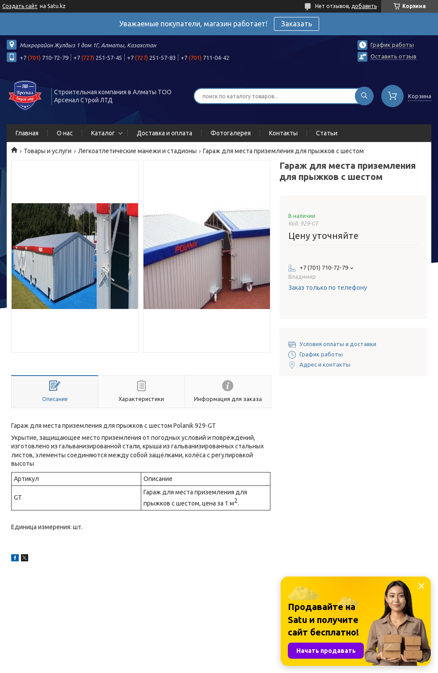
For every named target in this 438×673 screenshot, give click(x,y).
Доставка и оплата (164, 133)
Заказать (296, 24)
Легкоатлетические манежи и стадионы (137, 151)
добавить (364, 6)
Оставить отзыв (394, 56)
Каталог (103, 133)
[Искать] (364, 96)
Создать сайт (20, 6)
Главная (27, 133)
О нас (65, 133)
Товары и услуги (48, 151)
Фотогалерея (231, 133)
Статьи (326, 133)
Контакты (283, 133)
